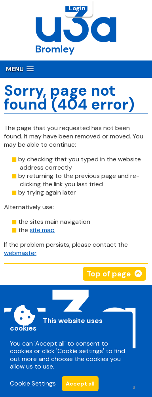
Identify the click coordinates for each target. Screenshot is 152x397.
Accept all (80, 383)
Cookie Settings (33, 383)
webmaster (20, 253)
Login (78, 8)
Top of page (109, 274)
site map (42, 230)
